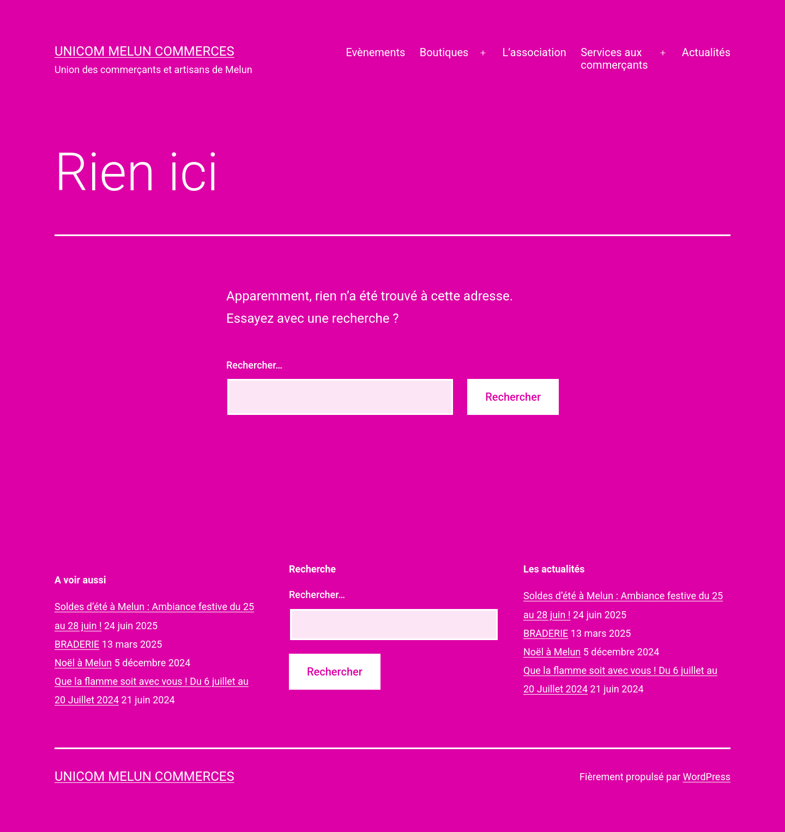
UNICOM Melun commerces (144, 51)
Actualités (706, 52)
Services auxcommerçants (614, 58)
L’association (534, 52)
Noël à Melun (83, 662)
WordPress (706, 776)
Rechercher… (254, 365)
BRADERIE (77, 644)
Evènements (375, 52)
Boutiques (444, 52)
